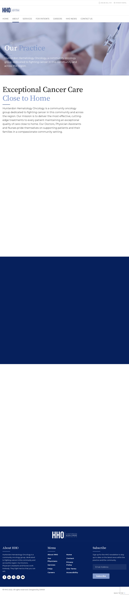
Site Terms (71, 569)
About (15, 19)
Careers (57, 19)
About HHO (53, 555)
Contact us (86, 19)
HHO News (71, 19)
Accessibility (72, 572)
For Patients (42, 19)
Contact (70, 558)
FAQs (50, 569)
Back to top (118, 593)
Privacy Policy (69, 563)
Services (27, 19)
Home (6, 19)
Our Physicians (52, 559)
